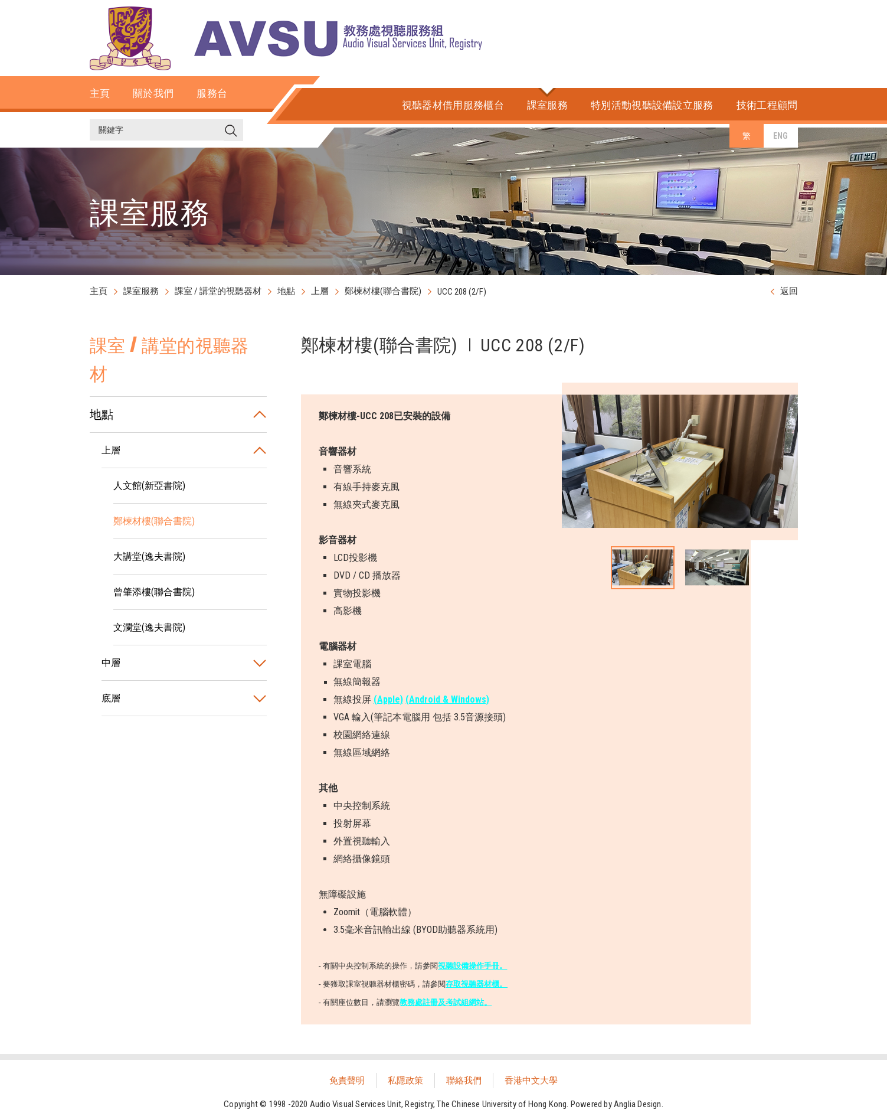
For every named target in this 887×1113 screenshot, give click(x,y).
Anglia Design (638, 1104)
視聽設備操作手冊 (468, 965)
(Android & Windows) (447, 699)
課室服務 (141, 291)
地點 (286, 291)
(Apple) (388, 699)
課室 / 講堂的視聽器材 (218, 291)
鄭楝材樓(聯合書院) (383, 291)
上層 (320, 291)
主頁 (98, 291)
